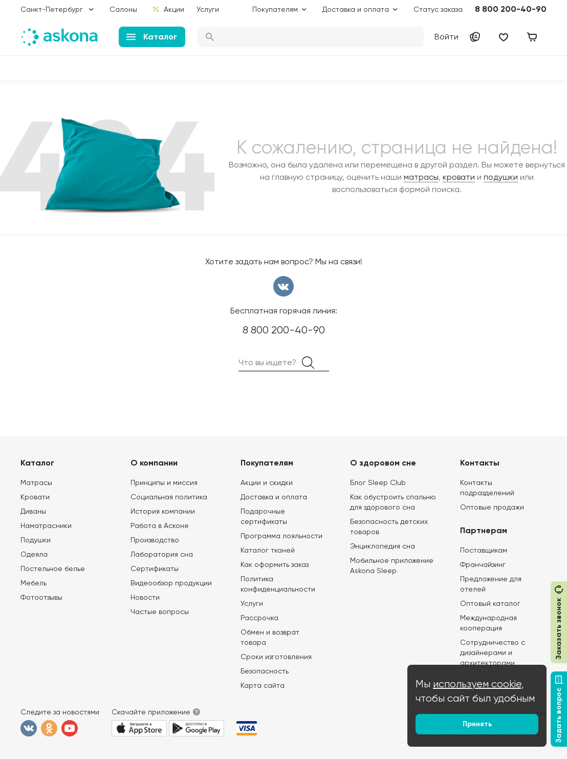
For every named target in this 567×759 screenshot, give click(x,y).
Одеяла (34, 554)
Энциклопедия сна (382, 546)
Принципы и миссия (164, 482)
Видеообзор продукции (171, 583)
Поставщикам (483, 550)
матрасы (421, 177)
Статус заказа (438, 9)
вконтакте (283, 286)
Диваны (33, 511)
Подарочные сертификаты (264, 516)
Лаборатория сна (161, 554)
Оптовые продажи (492, 507)
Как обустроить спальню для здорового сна (393, 502)
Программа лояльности (281, 536)
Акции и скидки (267, 482)
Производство (154, 540)
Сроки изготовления (276, 656)
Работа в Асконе (159, 525)
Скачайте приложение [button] (151, 712)
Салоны (123, 9)
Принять (477, 724)
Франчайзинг (483, 564)
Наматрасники (46, 525)
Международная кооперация (488, 623)
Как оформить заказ (275, 564)
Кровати (35, 497)
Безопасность (265, 671)
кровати (459, 177)
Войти (446, 36)
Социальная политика (168, 497)
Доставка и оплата (274, 497)
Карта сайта (263, 685)
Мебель (33, 583)
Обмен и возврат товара (270, 637)
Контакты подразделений (487, 487)
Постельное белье (52, 568)
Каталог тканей (268, 550)
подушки (501, 177)
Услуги (208, 9)
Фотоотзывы (41, 597)
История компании (162, 511)
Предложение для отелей (490, 584)
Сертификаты (154, 568)
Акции (168, 9)
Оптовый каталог (490, 603)
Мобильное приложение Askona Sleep (391, 565)
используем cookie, (478, 684)
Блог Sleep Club (378, 482)
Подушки (35, 540)
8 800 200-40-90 (511, 9)
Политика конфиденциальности (278, 584)
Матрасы (36, 482)
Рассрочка (259, 618)
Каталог (151, 36)
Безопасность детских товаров (389, 526)
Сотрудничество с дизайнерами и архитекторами (492, 652)
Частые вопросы (159, 611)
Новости (145, 597)
